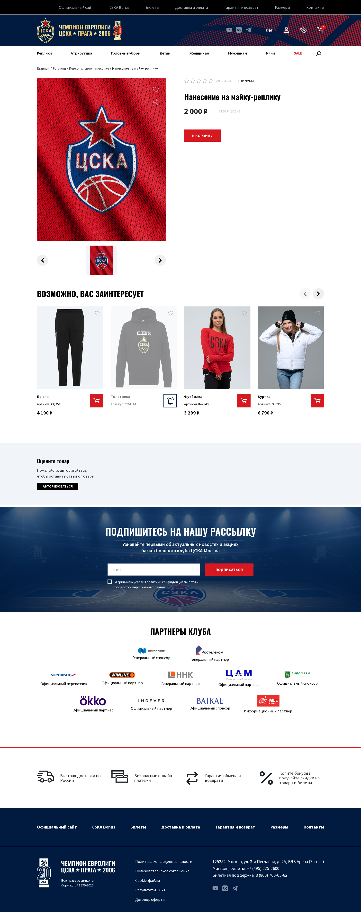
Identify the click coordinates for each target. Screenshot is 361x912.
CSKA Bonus (119, 7)
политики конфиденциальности (171, 582)
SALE (298, 53)
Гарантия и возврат (241, 7)
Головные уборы (126, 53)
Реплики (44, 53)
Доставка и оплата (191, 7)
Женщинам (199, 53)
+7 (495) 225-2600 (263, 868)
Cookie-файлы (147, 880)
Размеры (282, 7)
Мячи (270, 53)
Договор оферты (150, 899)
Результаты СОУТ (150, 889)
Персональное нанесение (89, 68)
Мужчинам (237, 53)
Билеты (152, 7)
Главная (43, 68)
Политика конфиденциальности (163, 861)
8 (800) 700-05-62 (271, 875)
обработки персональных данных (140, 587)
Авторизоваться (58, 486)
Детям (165, 53)
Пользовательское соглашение (162, 870)
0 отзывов (223, 80)
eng (269, 30)
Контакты (315, 7)
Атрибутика (81, 53)
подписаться (229, 569)
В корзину (202, 135)
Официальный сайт (76, 7)
